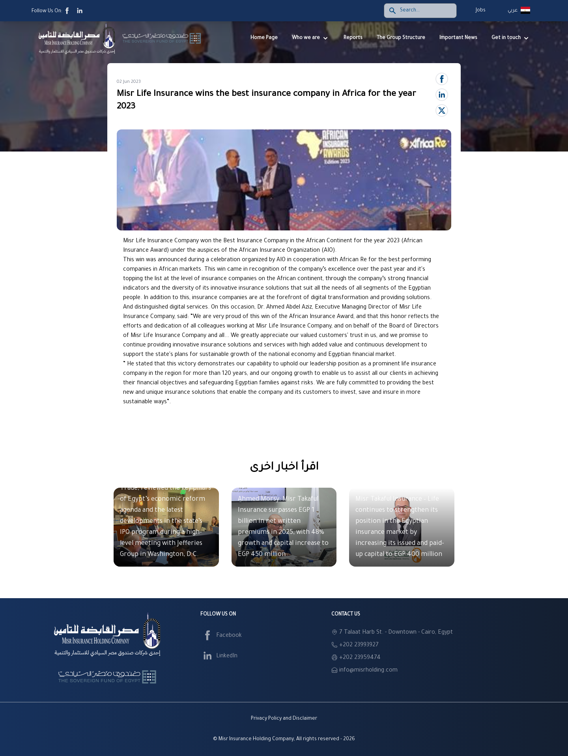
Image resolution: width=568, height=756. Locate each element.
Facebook (221, 636)
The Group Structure (401, 38)
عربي (513, 10)
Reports (353, 38)
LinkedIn (218, 656)
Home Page (264, 38)
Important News (458, 38)
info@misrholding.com (368, 671)
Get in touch (510, 38)
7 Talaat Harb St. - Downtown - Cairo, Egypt (396, 633)
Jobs (481, 10)
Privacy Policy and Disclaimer (284, 719)
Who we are (310, 38)
